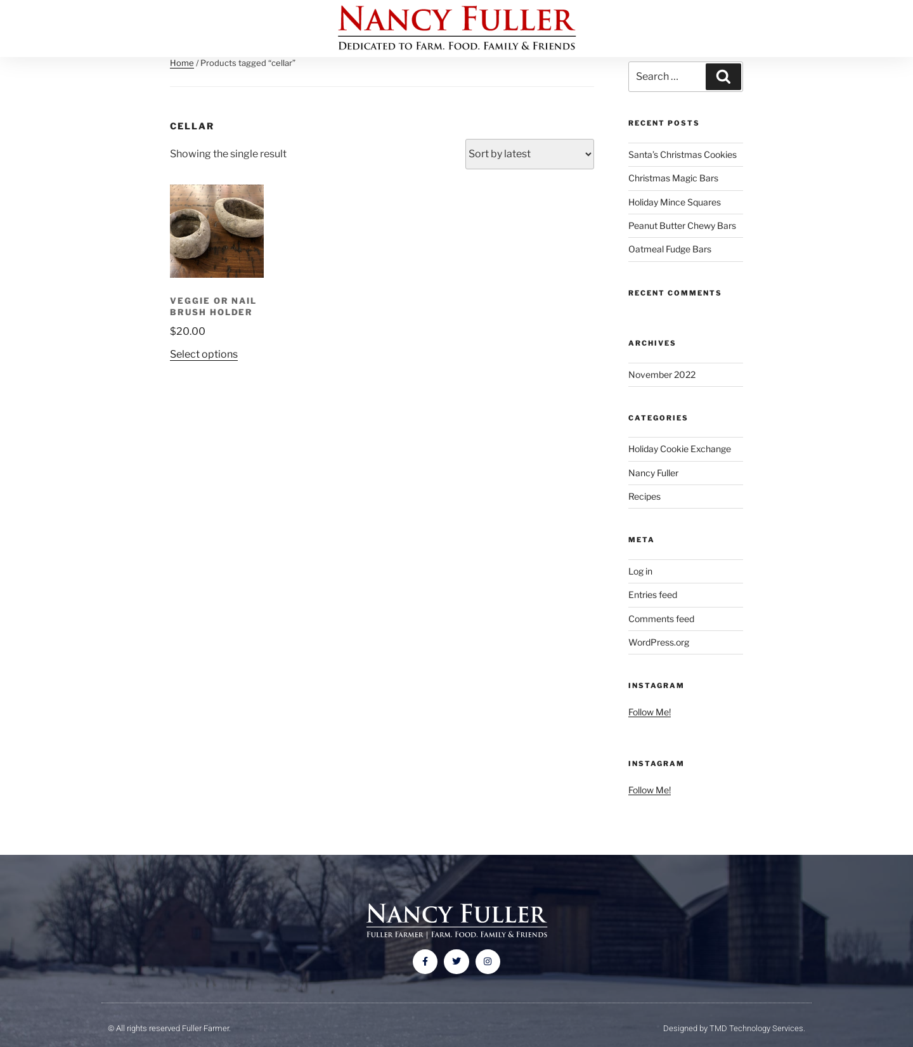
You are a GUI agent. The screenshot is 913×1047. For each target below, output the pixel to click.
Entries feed (652, 594)
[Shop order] (529, 154)
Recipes (644, 496)
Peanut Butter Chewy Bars (682, 225)
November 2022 (662, 374)
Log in (640, 571)
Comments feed (661, 618)
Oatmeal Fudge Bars (669, 249)
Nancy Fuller (653, 472)
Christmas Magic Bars (673, 177)
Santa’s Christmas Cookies (682, 154)
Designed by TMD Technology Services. (734, 1028)
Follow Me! (649, 711)
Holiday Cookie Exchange (679, 448)
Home (182, 63)
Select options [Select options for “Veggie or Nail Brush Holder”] (204, 354)
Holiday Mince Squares (674, 202)
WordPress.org (658, 642)
